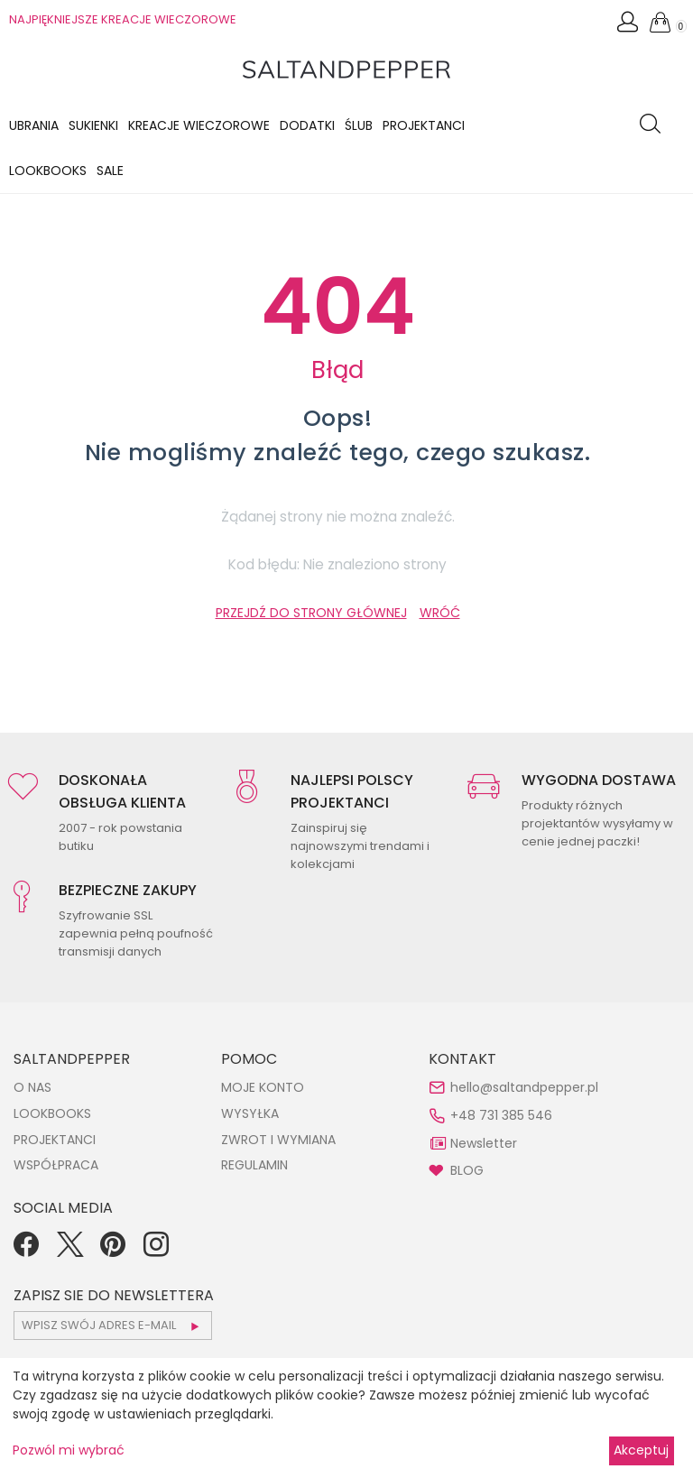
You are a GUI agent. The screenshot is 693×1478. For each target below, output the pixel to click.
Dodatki (307, 125)
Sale (110, 171)
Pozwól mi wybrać (69, 1450)
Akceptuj (641, 1450)
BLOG (467, 1170)
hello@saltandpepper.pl (524, 1087)
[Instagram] (156, 1251)
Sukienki (93, 125)
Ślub (359, 125)
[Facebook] (26, 1251)
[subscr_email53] (113, 1325)
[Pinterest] (112, 1251)
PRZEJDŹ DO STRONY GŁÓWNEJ (311, 613)
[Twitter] (69, 1251)
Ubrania (34, 125)
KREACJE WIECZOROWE (199, 125)
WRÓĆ (440, 613)
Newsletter (483, 1143)
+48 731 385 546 (501, 1115)
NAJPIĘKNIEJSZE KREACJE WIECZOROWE (122, 19)
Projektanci (424, 125)
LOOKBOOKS (48, 171)
